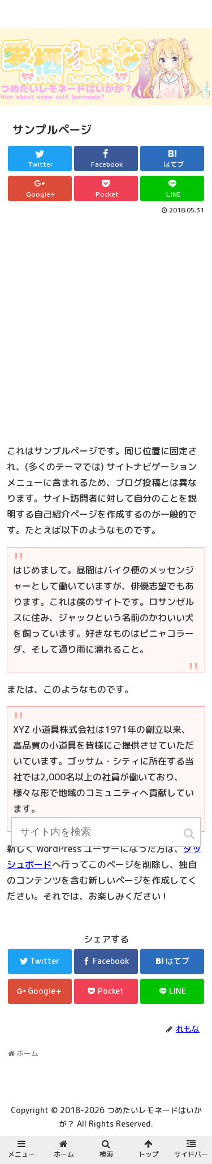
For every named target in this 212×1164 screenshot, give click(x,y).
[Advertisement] (106, 328)
